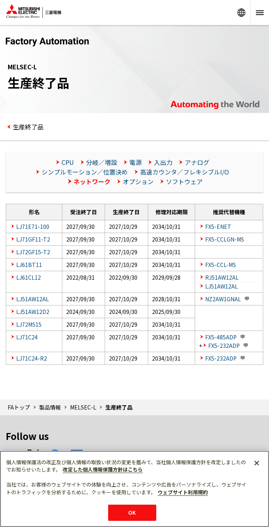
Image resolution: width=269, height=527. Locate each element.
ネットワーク (92, 181)
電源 (135, 162)
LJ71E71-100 (32, 226)
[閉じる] (256, 463)
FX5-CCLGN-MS (224, 239)
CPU (68, 162)
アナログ (197, 162)
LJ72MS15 (29, 324)
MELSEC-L (83, 407)
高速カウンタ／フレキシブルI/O (184, 171)
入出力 (163, 162)
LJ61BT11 (29, 265)
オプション (138, 181)
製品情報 (50, 407)
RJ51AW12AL (222, 277)
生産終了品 (28, 126)
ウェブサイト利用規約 (183, 492)
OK (132, 512)
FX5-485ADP (221, 337)
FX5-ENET (218, 226)
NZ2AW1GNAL (223, 299)
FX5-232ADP (224, 345)
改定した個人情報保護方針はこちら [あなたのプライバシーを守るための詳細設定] (103, 469)
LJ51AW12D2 (32, 312)
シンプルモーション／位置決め (85, 171)
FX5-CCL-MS (220, 265)
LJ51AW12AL (221, 286)
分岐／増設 (101, 162)
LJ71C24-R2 (31, 358)
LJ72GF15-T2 (33, 252)
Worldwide (241, 12)
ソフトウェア (184, 181)
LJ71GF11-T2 (33, 239)
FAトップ (19, 407)
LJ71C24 (27, 337)
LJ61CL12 (28, 277)
